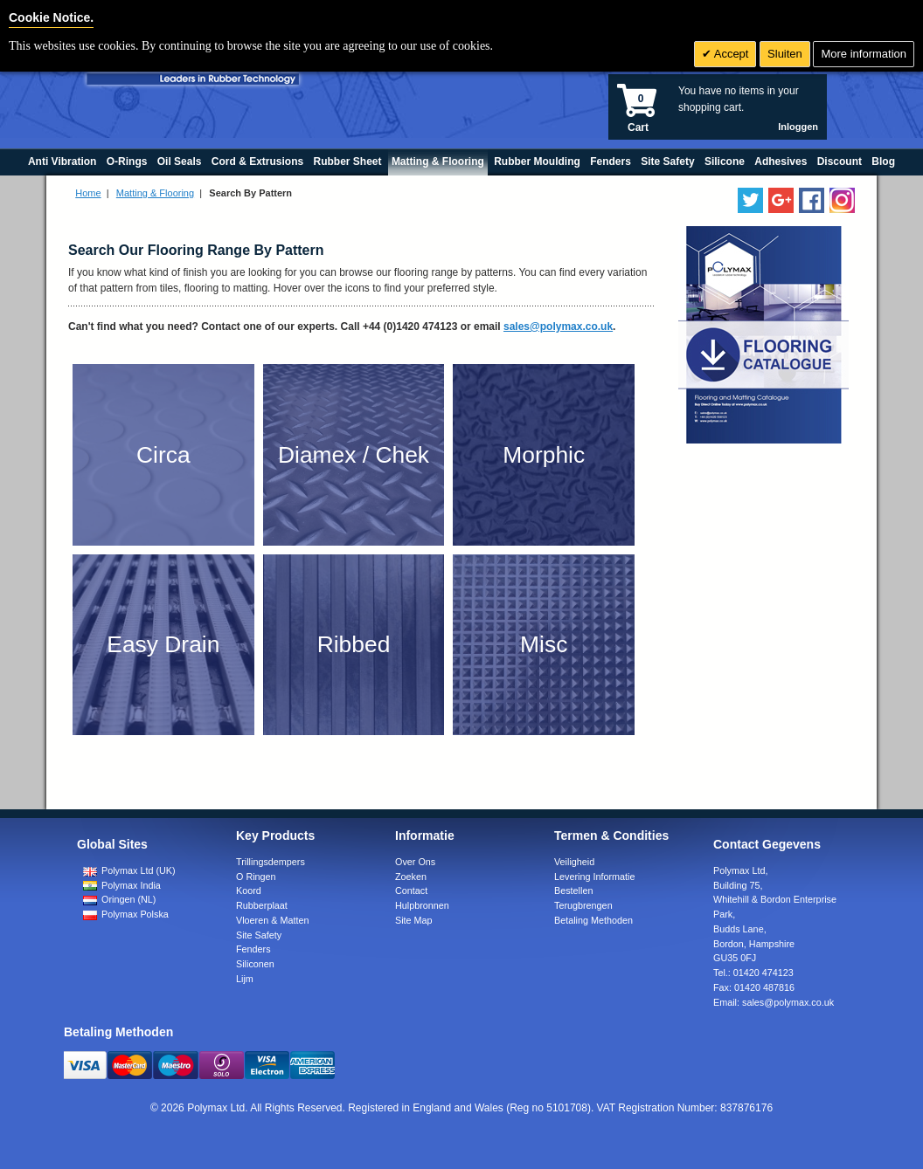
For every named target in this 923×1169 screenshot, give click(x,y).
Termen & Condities (611, 835)
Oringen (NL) (119, 899)
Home (88, 193)
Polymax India (122, 885)
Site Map (414, 920)
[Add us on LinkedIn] (781, 200)
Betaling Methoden (593, 920)
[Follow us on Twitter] (750, 200)
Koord (248, 890)
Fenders (253, 949)
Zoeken (411, 876)
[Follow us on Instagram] (842, 200)
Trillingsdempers (270, 861)
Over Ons (415, 861)
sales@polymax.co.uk (558, 326)
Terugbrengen (583, 905)
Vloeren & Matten (272, 920)
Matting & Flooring (155, 193)
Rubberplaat (262, 905)
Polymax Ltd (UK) (129, 870)
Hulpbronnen (422, 905)
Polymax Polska (126, 914)
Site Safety (258, 935)
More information (863, 53)
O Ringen (256, 876)
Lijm (244, 978)
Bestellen (573, 890)
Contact (411, 890)
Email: (773, 1002)
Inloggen (798, 126)
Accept (730, 53)
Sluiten (784, 53)
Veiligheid (574, 861)
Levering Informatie (594, 876)
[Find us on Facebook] (811, 200)
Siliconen (255, 964)
